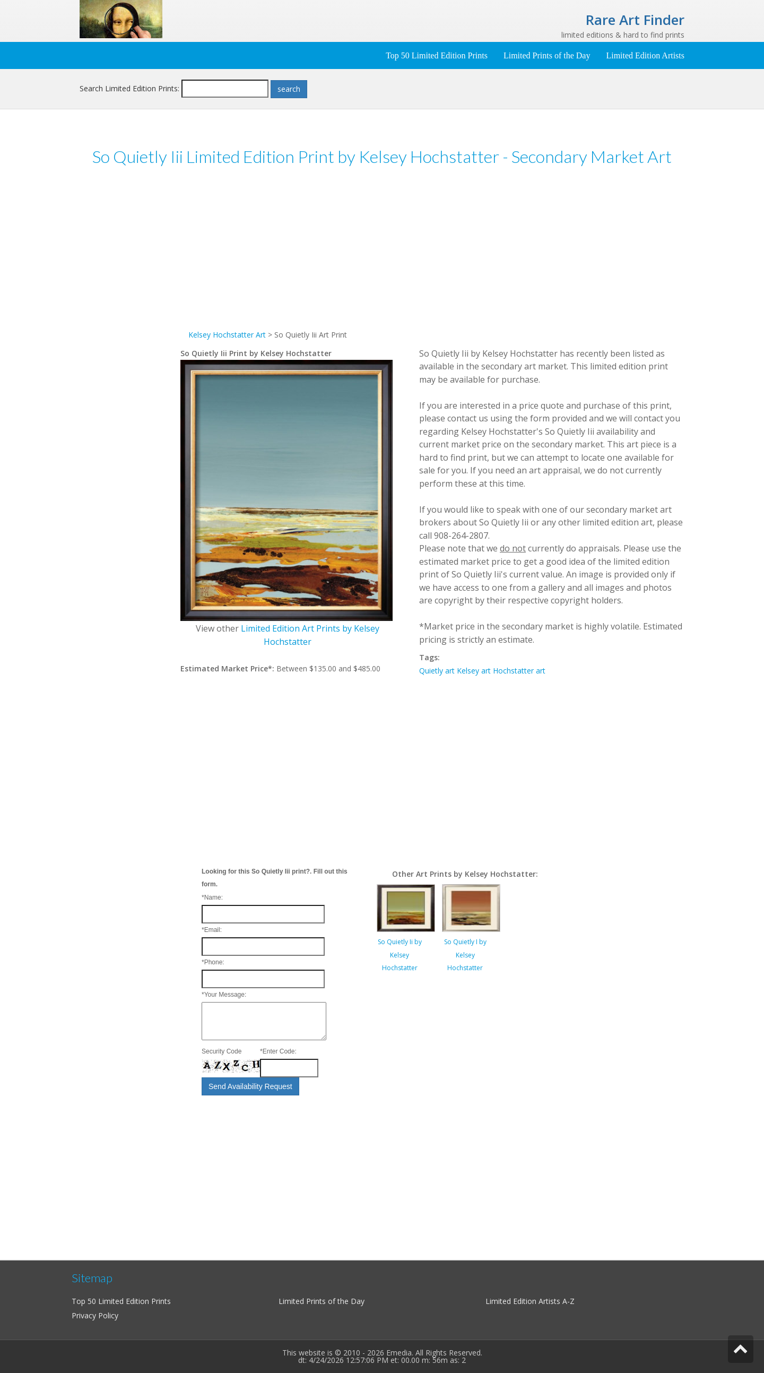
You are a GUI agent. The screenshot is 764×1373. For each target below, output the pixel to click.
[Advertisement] (130, 339)
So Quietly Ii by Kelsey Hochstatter (400, 954)
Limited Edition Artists (645, 55)
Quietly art (437, 671)
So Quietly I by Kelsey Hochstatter (465, 954)
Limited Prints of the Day (547, 55)
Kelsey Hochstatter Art (227, 335)
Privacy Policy (95, 1315)
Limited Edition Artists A (526, 1301)
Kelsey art (474, 671)
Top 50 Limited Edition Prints (437, 55)
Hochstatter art (519, 671)
